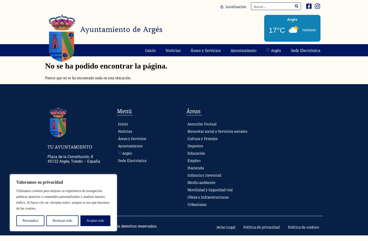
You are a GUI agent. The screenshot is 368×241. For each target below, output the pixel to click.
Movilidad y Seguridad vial (210, 194)
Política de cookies (301, 232)
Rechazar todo (62, 220)
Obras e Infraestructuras (209, 202)
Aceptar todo (95, 220)
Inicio (150, 50)
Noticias (173, 50)
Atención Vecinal (202, 124)
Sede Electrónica (305, 50)
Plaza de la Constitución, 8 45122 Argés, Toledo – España (74, 159)
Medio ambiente (201, 187)
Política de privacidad (255, 232)
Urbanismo (197, 209)
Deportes (195, 150)
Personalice (30, 220)
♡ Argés (273, 50)
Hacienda (195, 172)
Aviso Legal (216, 232)
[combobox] (273, 6)
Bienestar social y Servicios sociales (211, 133)
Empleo (194, 165)
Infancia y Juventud (205, 180)
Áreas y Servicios (206, 50)
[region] (63, 202)
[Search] (296, 6)
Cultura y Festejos (203, 143)
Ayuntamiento (243, 50)
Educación (196, 158)
